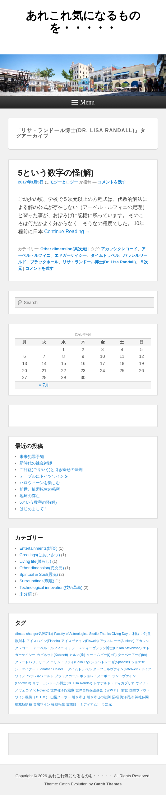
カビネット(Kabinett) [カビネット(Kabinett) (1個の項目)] (52, 655)
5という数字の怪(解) (56, 173)
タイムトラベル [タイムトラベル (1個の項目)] (80, 669)
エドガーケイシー (70, 255)
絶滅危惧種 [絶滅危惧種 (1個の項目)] (23, 704)
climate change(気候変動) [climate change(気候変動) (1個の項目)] (34, 634)
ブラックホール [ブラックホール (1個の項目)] (67, 676)
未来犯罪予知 (32, 456)
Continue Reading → (67, 231)
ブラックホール (44, 262)
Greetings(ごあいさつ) (40, 554)
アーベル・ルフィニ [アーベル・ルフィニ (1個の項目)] (48, 648)
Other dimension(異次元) (63, 249)
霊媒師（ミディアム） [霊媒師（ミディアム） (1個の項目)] (83, 704)
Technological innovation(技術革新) (51, 587)
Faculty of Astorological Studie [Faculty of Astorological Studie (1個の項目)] (76, 634)
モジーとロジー (64, 182)
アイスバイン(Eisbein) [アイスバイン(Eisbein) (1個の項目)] (43, 641)
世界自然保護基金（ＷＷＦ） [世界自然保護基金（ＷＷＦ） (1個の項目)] (98, 690)
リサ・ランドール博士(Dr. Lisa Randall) (99, 262)
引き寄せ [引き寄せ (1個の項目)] (78, 697)
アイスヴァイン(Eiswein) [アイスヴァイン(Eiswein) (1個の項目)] (80, 641)
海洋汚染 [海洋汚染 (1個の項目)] (127, 697)
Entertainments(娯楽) (39, 548)
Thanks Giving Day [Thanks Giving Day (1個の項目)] (114, 634)
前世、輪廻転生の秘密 (40, 489)
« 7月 (44, 384)
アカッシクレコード (119, 249)
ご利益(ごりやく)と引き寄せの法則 (51, 469)
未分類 (26, 594)
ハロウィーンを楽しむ (40, 482)
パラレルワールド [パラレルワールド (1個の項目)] (40, 676)
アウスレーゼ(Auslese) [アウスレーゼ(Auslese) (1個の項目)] (117, 641)
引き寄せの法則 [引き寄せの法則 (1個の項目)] (99, 697)
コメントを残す (112, 182)
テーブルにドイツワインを (44, 476)
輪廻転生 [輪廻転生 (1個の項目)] (58, 704)
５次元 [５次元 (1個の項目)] (107, 704)
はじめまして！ (34, 508)
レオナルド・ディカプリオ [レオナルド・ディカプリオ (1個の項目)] (114, 683)
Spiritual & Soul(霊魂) (39, 574)
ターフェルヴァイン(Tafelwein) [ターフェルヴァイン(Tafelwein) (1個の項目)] (116, 669)
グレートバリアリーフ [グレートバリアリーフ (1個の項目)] (32, 662)
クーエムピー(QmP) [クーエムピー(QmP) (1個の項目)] (101, 655)
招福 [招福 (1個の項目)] (115, 697)
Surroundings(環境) (37, 581)
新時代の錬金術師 (36, 463)
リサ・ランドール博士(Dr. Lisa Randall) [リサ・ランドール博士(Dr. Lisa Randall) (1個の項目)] (62, 683)
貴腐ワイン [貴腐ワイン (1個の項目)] (41, 704)
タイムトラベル (105, 255)
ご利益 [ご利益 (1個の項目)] (134, 634)
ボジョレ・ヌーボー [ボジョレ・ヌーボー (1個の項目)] (95, 676)
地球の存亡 (30, 495)
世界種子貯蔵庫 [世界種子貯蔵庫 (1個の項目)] (62, 690)
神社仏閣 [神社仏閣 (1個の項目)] (142, 697)
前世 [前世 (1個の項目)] (124, 690)
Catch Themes (108, 784)
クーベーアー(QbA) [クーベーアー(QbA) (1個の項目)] (132, 655)
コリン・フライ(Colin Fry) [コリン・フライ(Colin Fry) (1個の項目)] (70, 662)
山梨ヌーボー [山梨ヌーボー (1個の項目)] (60, 697)
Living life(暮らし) (35, 561)
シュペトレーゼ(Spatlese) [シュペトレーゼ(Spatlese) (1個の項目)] (110, 662)
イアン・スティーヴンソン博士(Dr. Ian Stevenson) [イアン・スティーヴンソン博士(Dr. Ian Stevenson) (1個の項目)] (103, 648)
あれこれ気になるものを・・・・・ (83, 21)
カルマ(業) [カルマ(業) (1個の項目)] (77, 655)
